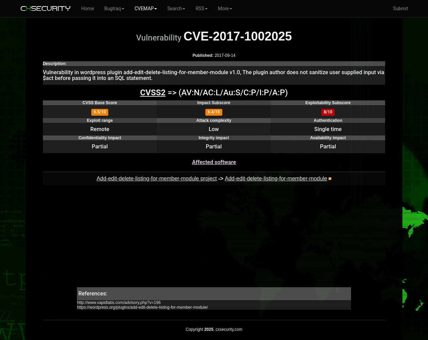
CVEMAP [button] (145, 8)
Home (87, 8)
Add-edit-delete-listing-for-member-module (276, 178)
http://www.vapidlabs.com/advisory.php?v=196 (119, 302)
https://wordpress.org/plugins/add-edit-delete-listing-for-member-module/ (142, 307)
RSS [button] (201, 8)
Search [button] (176, 8)
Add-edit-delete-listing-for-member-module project (157, 178)
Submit (400, 8)
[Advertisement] (214, 239)
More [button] (225, 8)
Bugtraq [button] (114, 8)
